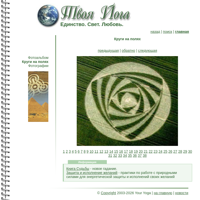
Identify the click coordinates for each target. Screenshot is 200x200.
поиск (167, 32)
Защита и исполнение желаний (91, 173)
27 (175, 151)
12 (101, 151)
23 (156, 151)
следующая (147, 51)
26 (170, 151)
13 (106, 151)
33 (120, 155)
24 (160, 151)
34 (125, 155)
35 (130, 155)
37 (140, 155)
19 (136, 151)
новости (181, 193)
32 (115, 155)
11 (96, 151)
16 (121, 151)
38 (145, 155)
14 (111, 151)
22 (151, 151)
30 (190, 151)
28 (180, 151)
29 (185, 151)
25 (166, 151)
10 (92, 151)
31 (110, 155)
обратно (128, 51)
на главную (163, 193)
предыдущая (108, 51)
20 (141, 151)
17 (126, 151)
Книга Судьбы (77, 169)
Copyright (108, 193)
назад (155, 32)
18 (131, 151)
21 (146, 151)
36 (135, 155)
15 (116, 151)
